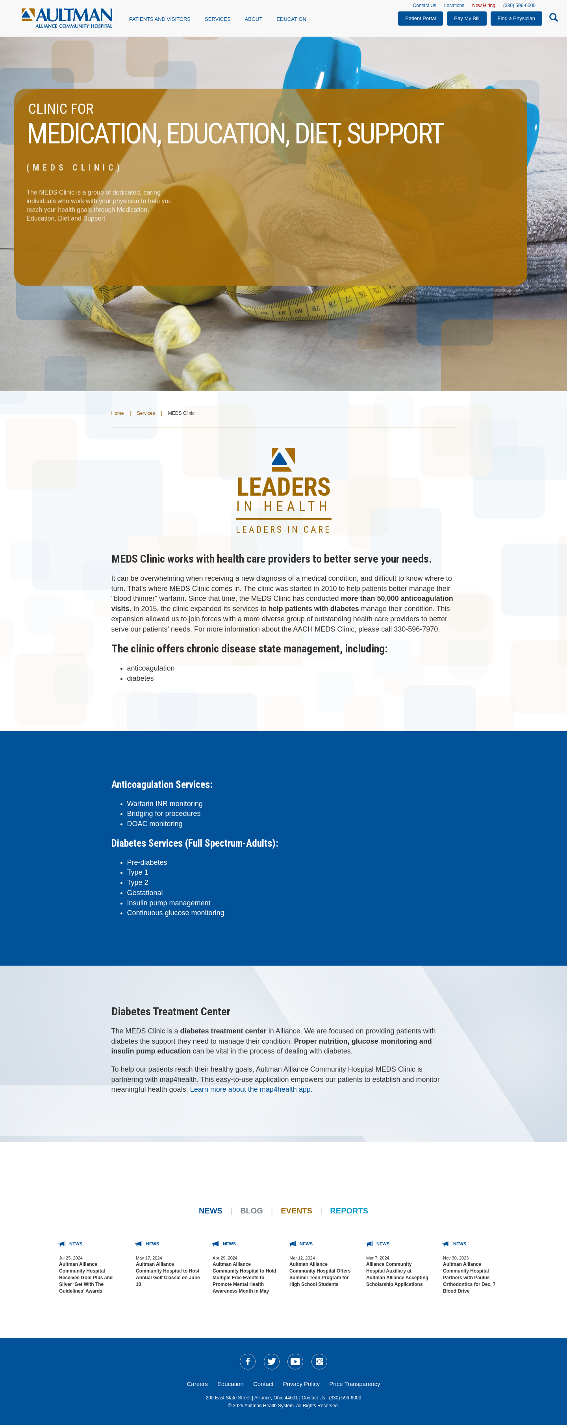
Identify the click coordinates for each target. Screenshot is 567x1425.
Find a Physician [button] (516, 18)
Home (117, 413)
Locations (454, 5)
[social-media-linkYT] (295, 1361)
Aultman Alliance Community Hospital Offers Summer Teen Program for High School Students (319, 1274)
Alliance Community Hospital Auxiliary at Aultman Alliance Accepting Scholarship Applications (397, 1274)
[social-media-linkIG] (319, 1361)
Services (146, 413)
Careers (197, 1383)
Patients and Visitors (160, 19)
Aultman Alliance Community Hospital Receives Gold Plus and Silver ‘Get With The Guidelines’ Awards (86, 1278)
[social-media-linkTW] (272, 1361)
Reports (349, 1210)
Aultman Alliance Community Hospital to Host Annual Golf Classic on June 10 (168, 1274)
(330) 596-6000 (519, 5)
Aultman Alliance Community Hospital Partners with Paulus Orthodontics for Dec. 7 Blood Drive (469, 1278)
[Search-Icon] (551, 18)
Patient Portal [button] (420, 18)
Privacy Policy (301, 1383)
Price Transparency (354, 1383)
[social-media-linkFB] (248, 1361)
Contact (263, 1383)
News (210, 1210)
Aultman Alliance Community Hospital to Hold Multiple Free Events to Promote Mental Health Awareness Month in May (244, 1278)
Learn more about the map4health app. (252, 1089)
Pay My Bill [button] (466, 18)
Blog (251, 1210)
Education (291, 19)
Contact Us (424, 5)
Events (296, 1210)
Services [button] (218, 19)
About (254, 19)
